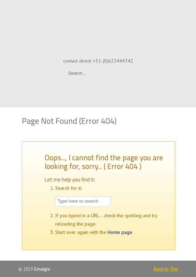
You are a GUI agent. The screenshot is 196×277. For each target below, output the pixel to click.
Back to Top (166, 269)
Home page (120, 232)
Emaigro (98, 28)
